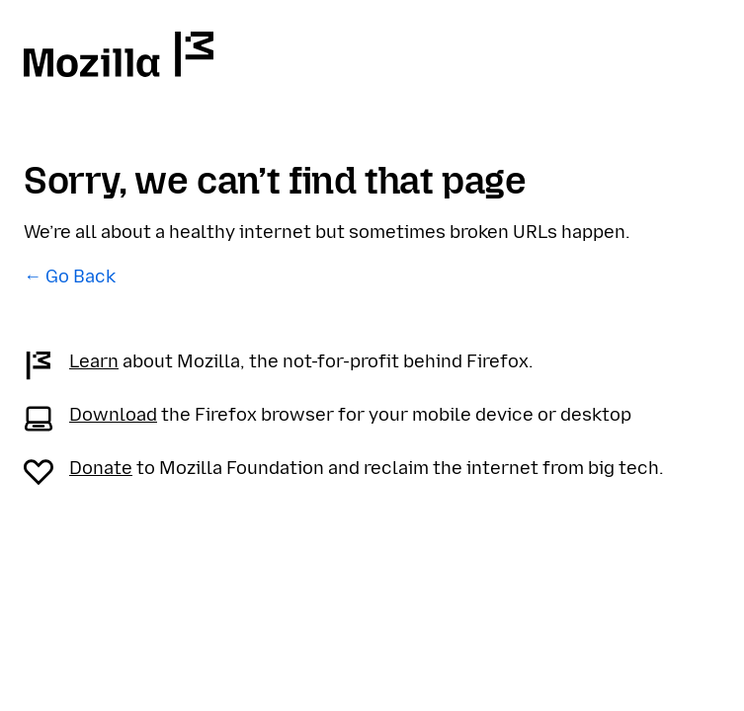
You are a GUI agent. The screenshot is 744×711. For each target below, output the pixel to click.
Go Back (80, 276)
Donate (100, 468)
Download (113, 415)
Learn (94, 361)
